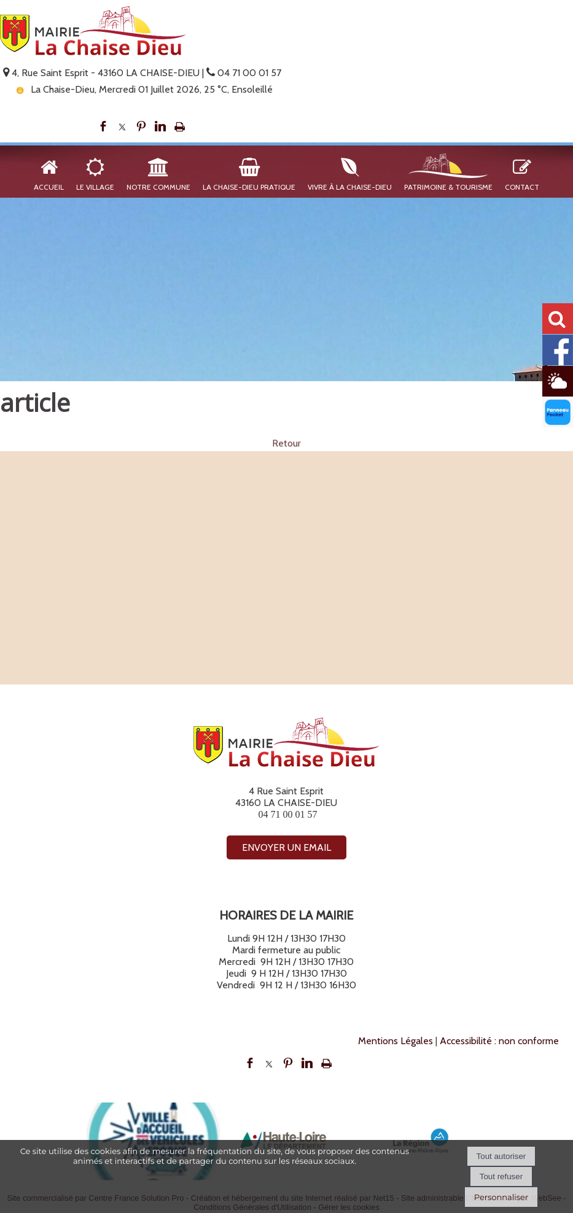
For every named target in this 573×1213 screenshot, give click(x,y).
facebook (103, 126)
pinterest (141, 126)
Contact (522, 187)
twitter (122, 126)
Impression (180, 126)
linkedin (160, 126)
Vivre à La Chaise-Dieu (350, 187)
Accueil (49, 187)
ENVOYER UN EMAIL (286, 847)
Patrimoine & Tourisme (448, 187)
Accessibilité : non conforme (499, 1041)
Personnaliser (501, 1197)
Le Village (95, 187)
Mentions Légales (395, 1041)
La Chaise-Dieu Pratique (249, 187)
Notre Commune (158, 187)
